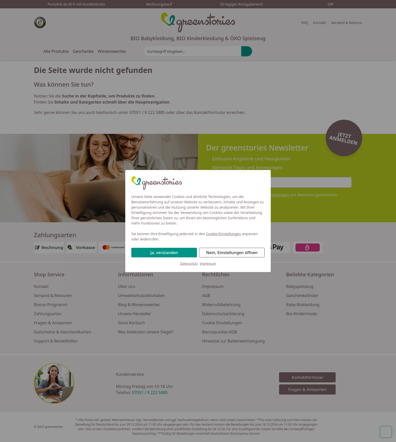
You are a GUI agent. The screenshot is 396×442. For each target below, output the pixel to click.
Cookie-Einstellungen (223, 233)
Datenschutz (189, 263)
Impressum (208, 263)
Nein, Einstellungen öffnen (231, 252)
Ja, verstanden (164, 252)
